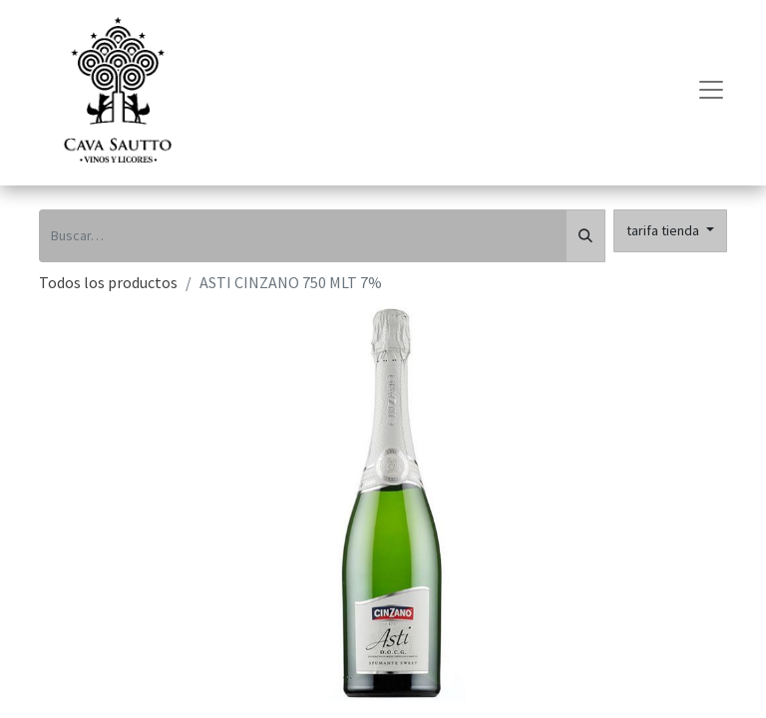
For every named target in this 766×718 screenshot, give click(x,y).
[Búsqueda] (585, 235)
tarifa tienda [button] (664, 230)
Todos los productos (108, 282)
